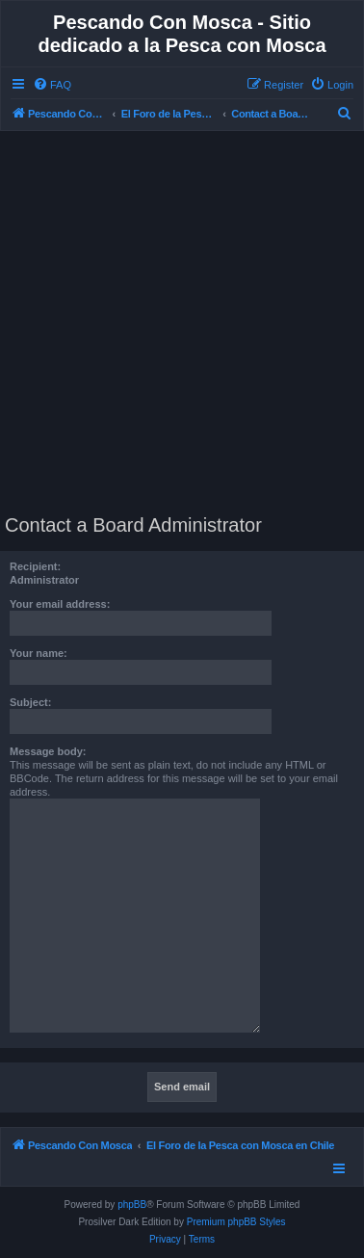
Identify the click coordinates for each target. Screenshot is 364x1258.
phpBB (131, 1204)
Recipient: (35, 566)
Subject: (30, 702)
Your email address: (60, 604)
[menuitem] (52, 84)
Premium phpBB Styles (236, 1222)
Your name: (38, 653)
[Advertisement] (182, 323)
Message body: (48, 751)
